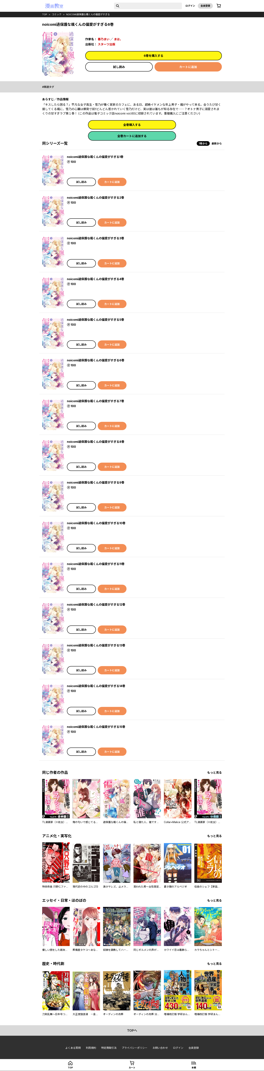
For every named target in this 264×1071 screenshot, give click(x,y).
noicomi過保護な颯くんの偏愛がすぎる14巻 (96, 686)
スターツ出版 (106, 44)
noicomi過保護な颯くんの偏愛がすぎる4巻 (95, 279)
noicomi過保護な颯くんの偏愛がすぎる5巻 (95, 319)
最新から (217, 143)
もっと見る (214, 772)
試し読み (119, 67)
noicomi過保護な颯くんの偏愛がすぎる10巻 (96, 523)
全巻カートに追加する (132, 136)
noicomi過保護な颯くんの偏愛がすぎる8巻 (95, 442)
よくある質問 (73, 1047)
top (44, 14)
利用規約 (91, 1047)
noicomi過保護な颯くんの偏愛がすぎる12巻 (96, 604)
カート (132, 1067)
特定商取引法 (109, 1047)
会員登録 (205, 5)
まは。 (118, 39)
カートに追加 (188, 67)
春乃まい (103, 39)
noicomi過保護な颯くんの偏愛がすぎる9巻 (95, 482)
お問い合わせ (160, 1047)
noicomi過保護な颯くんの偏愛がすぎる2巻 (95, 197)
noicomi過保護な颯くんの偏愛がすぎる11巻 (95, 564)
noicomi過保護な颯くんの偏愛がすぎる (88, 14)
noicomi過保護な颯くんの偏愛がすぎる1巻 (95, 157)
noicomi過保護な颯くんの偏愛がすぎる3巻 (95, 238)
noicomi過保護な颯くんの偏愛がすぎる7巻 (95, 401)
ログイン (190, 5)
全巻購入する (132, 125)
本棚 (194, 1067)
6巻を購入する (153, 56)
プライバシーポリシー (134, 1047)
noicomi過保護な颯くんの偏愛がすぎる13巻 (96, 645)
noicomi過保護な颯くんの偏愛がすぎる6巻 (95, 360)
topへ (132, 1030)
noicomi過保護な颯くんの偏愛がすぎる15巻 (96, 727)
